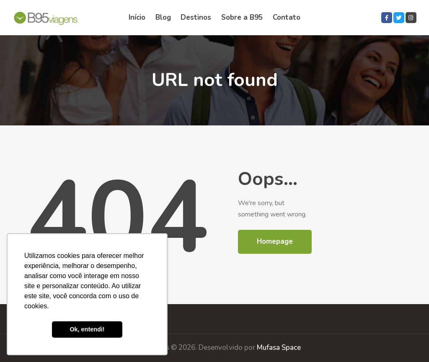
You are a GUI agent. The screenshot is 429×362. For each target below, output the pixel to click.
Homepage (275, 241)
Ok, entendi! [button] (87, 329)
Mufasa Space (279, 347)
